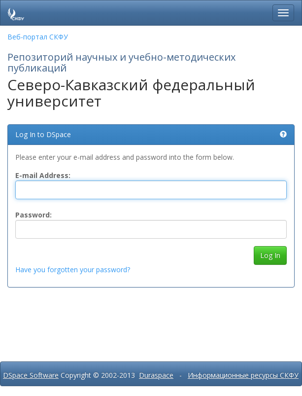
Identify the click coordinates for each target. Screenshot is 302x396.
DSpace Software (31, 375)
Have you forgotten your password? (72, 269)
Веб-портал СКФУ (37, 36)
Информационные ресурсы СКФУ (243, 375)
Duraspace (156, 375)
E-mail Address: (42, 175)
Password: (33, 214)
